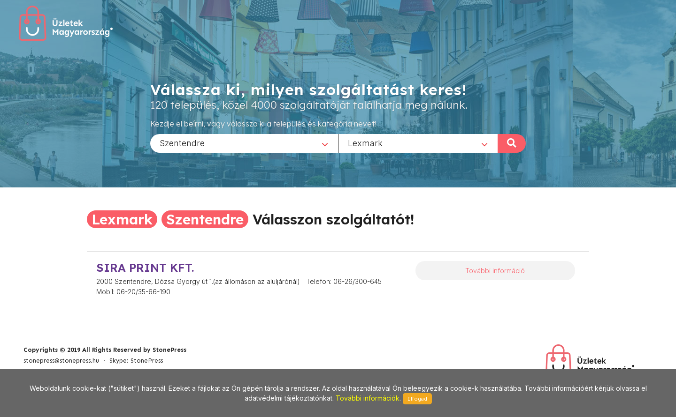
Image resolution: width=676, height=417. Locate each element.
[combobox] (244, 143)
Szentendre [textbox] (182, 143)
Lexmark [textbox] (365, 143)
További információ (495, 271)
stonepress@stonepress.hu (61, 360)
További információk (367, 398)
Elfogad (417, 398)
